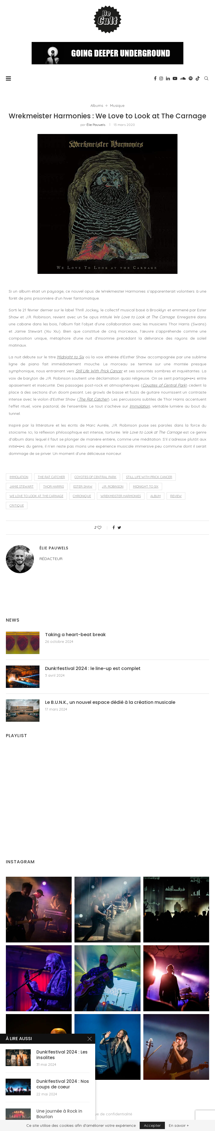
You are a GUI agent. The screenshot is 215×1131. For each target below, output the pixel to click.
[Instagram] (161, 78)
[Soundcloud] (183, 78)
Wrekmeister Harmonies (121, 496)
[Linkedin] (168, 78)
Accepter (152, 1125)
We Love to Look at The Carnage (36, 496)
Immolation (19, 477)
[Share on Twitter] (119, 527)
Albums (96, 106)
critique (17, 505)
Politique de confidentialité (107, 1113)
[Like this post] (103, 527)
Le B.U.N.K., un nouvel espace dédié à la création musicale (110, 702)
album (155, 496)
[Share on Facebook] (114, 527)
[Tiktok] (197, 78)
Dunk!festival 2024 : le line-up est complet (93, 669)
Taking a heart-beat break (75, 635)
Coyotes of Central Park (95, 477)
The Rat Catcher (51, 477)
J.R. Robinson (112, 486)
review (176, 496)
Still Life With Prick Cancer (149, 477)
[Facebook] (155, 78)
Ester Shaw (82, 486)
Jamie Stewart (22, 486)
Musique (117, 106)
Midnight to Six (145, 486)
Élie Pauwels (96, 125)
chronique (82, 496)
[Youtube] (175, 78)
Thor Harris (53, 486)
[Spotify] (191, 78)
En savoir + (179, 1125)
